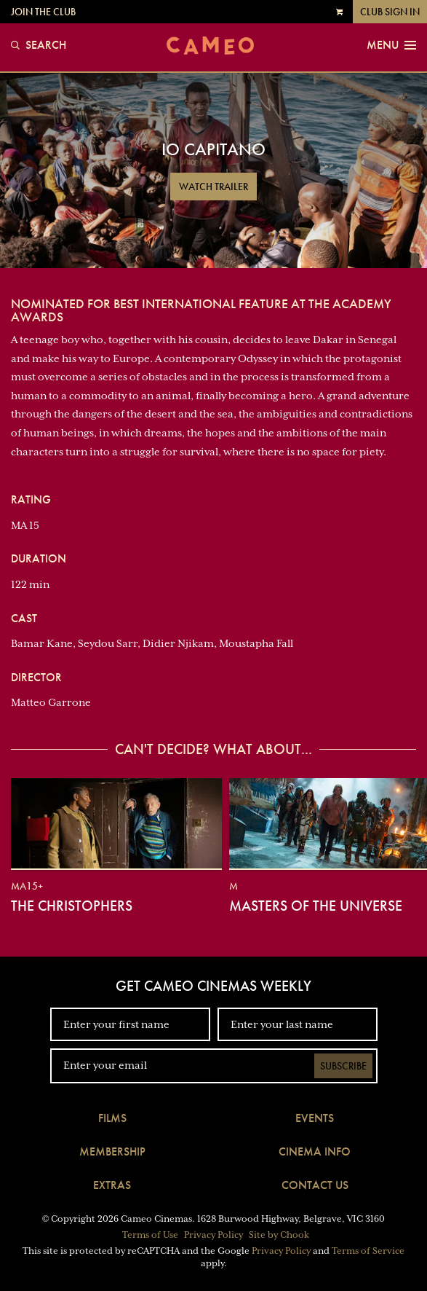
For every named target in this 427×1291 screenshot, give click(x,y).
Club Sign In (390, 11)
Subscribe (343, 1065)
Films (112, 1118)
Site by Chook (279, 1235)
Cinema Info (315, 1151)
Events (314, 1118)
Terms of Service (368, 1251)
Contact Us (315, 1185)
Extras (112, 1185)
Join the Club (43, 11)
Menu (391, 45)
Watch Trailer (213, 186)
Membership (112, 1151)
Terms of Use (150, 1235)
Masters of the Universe (315, 905)
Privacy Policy (213, 1235)
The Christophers (71, 905)
